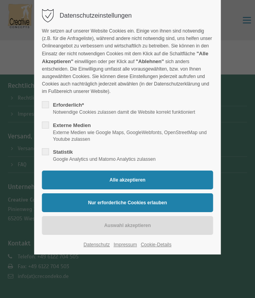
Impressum (125, 244)
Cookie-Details (156, 244)
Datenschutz (96, 244)
